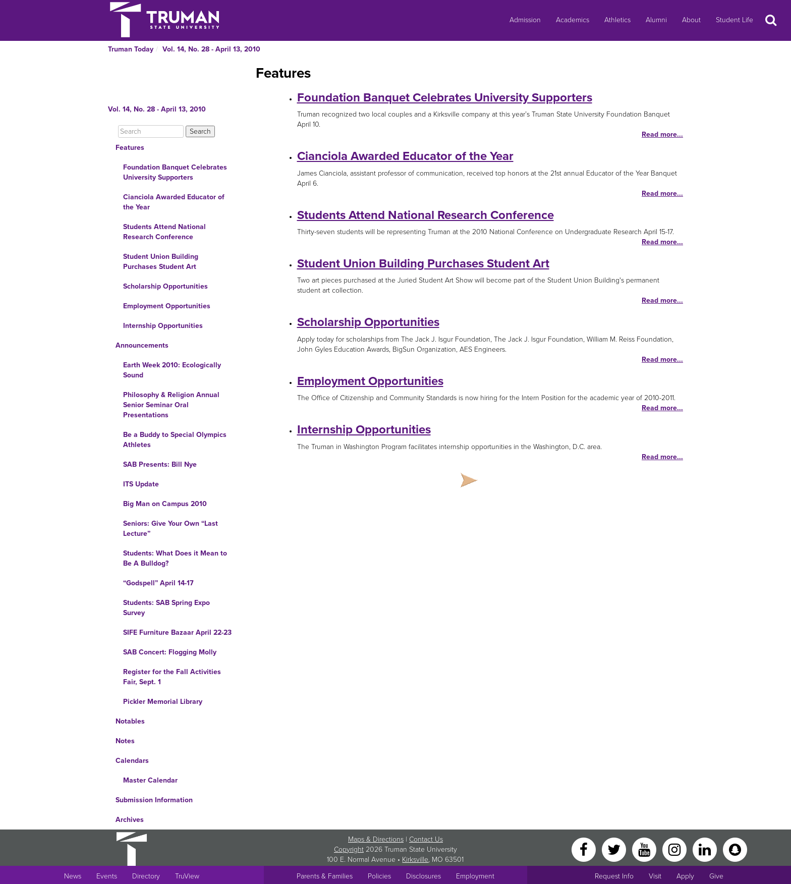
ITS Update (141, 484)
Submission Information (154, 800)
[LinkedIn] (706, 849)
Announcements (142, 345)
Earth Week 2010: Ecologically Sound (172, 370)
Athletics (617, 20)
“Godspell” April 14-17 (158, 583)
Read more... (662, 134)
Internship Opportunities (163, 325)
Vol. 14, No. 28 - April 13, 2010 (211, 49)
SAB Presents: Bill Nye (160, 464)
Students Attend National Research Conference (164, 232)
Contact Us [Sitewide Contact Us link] (426, 839)
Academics (572, 20)
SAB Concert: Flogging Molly (169, 652)
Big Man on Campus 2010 (165, 504)
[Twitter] (615, 849)
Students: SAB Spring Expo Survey (166, 607)
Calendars (132, 760)
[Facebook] (585, 849)
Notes (125, 741)
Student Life (734, 20)
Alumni (656, 20)
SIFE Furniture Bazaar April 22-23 (177, 632)
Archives (130, 819)
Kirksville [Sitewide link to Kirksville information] (415, 859)
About (691, 20)
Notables (130, 721)
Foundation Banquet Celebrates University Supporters (175, 172)
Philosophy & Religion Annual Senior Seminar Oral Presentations (171, 405)
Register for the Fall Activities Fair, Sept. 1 (172, 677)
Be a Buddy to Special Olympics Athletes (175, 439)
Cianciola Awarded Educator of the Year (173, 202)
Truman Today (130, 49)
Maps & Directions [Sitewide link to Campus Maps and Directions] (376, 839)
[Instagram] (675, 849)
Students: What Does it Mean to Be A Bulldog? (175, 558)
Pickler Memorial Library (162, 701)
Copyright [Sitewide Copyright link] (349, 849)
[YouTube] (645, 849)
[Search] (151, 131)
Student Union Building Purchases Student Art (160, 261)
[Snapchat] (735, 849)
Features (130, 147)
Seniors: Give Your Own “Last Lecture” (170, 528)
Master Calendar (150, 780)
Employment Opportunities (166, 306)
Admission (525, 20)
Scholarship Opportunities (165, 286)
